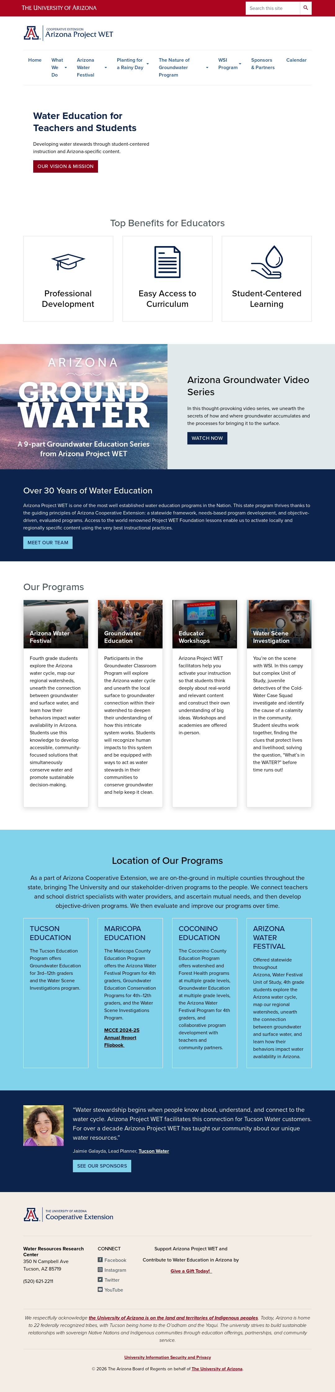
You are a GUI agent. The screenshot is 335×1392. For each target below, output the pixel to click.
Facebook (115, 1260)
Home (35, 60)
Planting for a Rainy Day (130, 64)
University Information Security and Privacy (167, 1357)
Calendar (296, 60)
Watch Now (207, 438)
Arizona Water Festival (85, 67)
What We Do (57, 67)
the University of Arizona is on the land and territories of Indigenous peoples (173, 1318)
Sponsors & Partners (263, 64)
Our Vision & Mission (66, 166)
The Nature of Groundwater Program (174, 67)
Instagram (115, 1270)
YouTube (114, 1290)
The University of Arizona (217, 1369)
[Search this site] (273, 8)
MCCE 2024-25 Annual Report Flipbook (122, 1037)
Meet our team (48, 543)
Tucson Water (154, 1151)
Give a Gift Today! (191, 1271)
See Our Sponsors (102, 1166)
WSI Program (228, 64)
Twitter (112, 1280)
